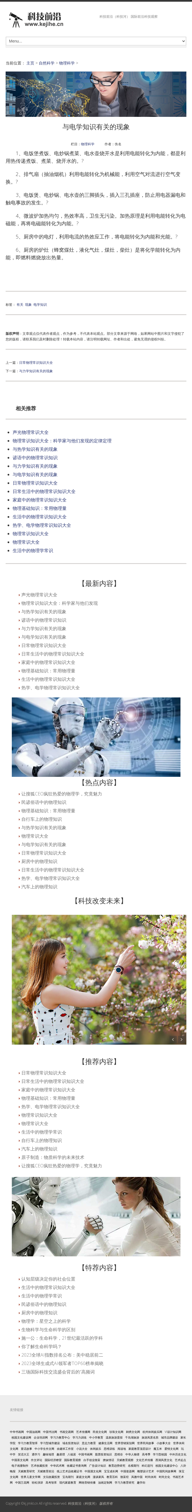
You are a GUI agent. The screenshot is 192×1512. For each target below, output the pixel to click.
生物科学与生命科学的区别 (48, 1329)
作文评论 (36, 1460)
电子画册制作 (20, 1466)
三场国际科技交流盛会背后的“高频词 (58, 1372)
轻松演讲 (37, 1482)
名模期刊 (133, 1466)
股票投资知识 (103, 1454)
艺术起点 (180, 1460)
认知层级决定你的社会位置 (48, 1279)
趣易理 (61, 1454)
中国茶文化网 (20, 1460)
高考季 (146, 1454)
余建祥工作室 (65, 1449)
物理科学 (67, 63)
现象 (28, 304)
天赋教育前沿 (45, 1471)
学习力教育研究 (124, 1482)
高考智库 (51, 1482)
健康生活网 (105, 1443)
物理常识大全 (26, 542)
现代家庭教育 (67, 1482)
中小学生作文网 (44, 1449)
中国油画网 (33, 1432)
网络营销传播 (87, 1482)
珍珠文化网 (116, 1432)
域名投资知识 (70, 1443)
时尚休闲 (150, 1477)
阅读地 (122, 1449)
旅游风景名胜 (150, 1437)
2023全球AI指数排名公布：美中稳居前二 (62, 1355)
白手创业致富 (91, 1460)
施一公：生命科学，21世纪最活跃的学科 (62, 1338)
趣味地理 (48, 1454)
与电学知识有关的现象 (35, 474)
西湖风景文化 (163, 1460)
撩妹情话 (108, 1460)
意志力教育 (89, 1443)
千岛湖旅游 (132, 1437)
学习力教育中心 (60, 1437)
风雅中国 (137, 1477)
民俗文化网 (100, 1432)
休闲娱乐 (95, 1449)
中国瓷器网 (128, 1471)
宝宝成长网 (111, 1471)
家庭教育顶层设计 (139, 1449)
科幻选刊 (147, 1466)
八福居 (71, 1454)
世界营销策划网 (125, 1443)
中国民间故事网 (166, 1471)
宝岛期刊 (68, 1477)
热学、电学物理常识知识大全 (42, 525)
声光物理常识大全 (31, 432)
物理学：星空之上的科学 (46, 1321)
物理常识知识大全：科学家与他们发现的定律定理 (62, 441)
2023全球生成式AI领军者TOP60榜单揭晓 (62, 1363)
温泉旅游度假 (114, 1437)
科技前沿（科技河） (83, 1503)
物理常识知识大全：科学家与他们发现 (59, 603)
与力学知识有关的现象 (36, 371)
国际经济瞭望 (53, 1460)
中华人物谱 (132, 1454)
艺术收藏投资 (39, 1466)
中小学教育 (96, 1437)
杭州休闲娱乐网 (152, 1432)
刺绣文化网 (133, 1432)
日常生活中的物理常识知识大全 (44, 491)
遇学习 (36, 1454)
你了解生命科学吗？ (41, 1346)
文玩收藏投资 (51, 1477)
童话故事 (26, 1449)
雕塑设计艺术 (145, 1471)
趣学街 (141, 1482)
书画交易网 (67, 1432)
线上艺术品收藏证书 (69, 1471)
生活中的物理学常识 (33, 550)
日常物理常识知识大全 (36, 362)
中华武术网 (57, 1466)
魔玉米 (157, 1449)
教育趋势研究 (117, 1466)
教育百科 (112, 1477)
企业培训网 (41, 1437)
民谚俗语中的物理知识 (43, 802)
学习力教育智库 (28, 1443)
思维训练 (109, 1449)
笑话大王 (23, 1454)
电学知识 (40, 304)
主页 (30, 63)
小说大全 (81, 1449)
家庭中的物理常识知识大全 (40, 500)
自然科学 (47, 63)
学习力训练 (80, 1437)
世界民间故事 (145, 1443)
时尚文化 (164, 1477)
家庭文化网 (83, 1477)
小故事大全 (164, 1443)
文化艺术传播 (144, 1460)
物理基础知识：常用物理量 (40, 508)
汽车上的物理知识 (39, 887)
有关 (20, 304)
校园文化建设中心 (166, 1466)
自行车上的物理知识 (41, 819)
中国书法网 (50, 1432)
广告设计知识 (97, 1466)
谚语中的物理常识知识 (35, 457)
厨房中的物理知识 (39, 861)
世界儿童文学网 (30, 1477)
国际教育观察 (72, 1460)
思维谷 (118, 1454)
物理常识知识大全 (31, 533)
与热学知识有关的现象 (35, 449)
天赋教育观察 (125, 1460)
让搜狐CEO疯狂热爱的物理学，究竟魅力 (61, 794)
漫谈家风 (98, 1477)
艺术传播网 (83, 1432)
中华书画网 (17, 1432)
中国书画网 (85, 1454)
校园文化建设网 (21, 1437)
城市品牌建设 (169, 1437)
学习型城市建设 (50, 1443)
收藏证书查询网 (77, 1466)
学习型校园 (160, 1454)
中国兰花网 (22, 1482)
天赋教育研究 (26, 1471)
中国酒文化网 (93, 1471)
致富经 (124, 1477)
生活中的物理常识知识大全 (40, 517)
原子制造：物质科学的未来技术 (52, 1157)
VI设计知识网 (173, 1432)
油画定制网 (105, 1482)
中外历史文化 (178, 1454)
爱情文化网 (171, 1449)
